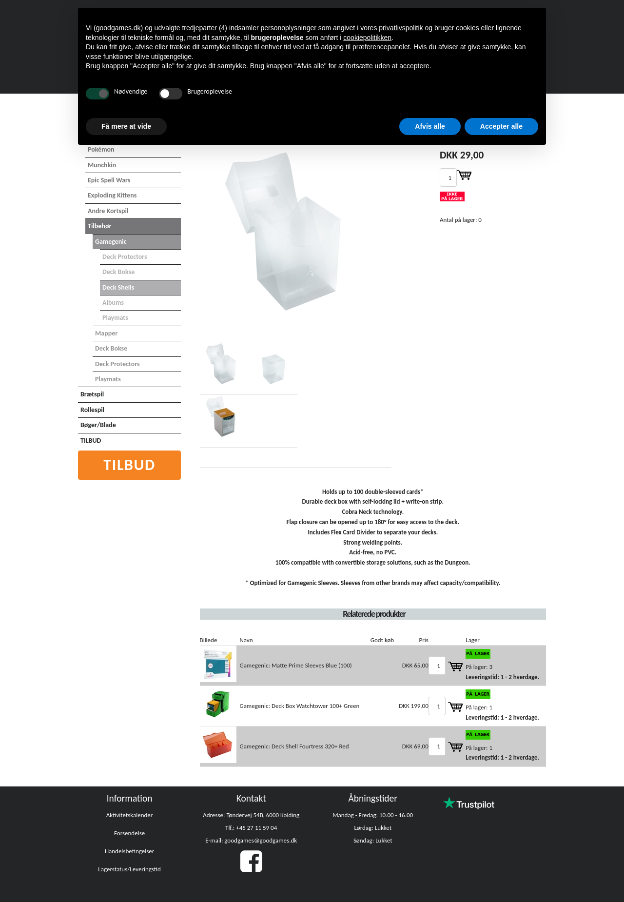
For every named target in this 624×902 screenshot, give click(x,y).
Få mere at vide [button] (126, 126)
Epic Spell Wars (109, 180)
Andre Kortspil (108, 211)
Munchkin (102, 165)
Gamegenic (111, 241)
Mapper (106, 333)
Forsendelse (129, 833)
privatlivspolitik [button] (401, 28)
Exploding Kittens (112, 195)
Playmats (115, 318)
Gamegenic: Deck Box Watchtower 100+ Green (299, 705)
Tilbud (129, 464)
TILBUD (90, 440)
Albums (113, 302)
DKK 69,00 (415, 746)
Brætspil (92, 394)
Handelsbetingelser (129, 851)
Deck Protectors (124, 257)
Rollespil (92, 410)
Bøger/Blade (98, 425)
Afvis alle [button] (430, 126)
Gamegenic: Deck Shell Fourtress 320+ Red (294, 746)
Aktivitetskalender (129, 815)
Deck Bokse (118, 272)
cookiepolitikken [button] (367, 37)
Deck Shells (118, 287)
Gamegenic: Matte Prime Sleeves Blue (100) (295, 665)
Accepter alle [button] (501, 126)
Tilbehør (99, 226)
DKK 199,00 (414, 705)
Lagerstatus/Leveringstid (129, 869)
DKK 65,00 (415, 665)
